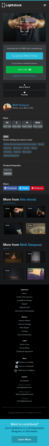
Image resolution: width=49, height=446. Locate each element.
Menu (45, 5)
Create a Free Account (24, 297)
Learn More (24, 439)
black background (11, 155)
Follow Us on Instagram (26, 370)
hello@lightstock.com (24, 401)
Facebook (10, 188)
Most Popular (24, 327)
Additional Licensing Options (24, 75)
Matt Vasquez (21, 105)
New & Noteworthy (24, 335)
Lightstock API (24, 307)
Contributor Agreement (24, 351)
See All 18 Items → (10, 203)
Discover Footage (24, 324)
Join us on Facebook (26, 366)
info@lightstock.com (24, 387)
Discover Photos (24, 320)
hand (26, 148)
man (34, 148)
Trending (24, 331)
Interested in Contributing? (24, 311)
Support (24, 304)
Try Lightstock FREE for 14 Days (24, 56)
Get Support (24, 380)
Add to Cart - (24, 69)
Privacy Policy (24, 348)
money (7, 148)
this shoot (27, 199)
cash (41, 144)
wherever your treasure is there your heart (20, 144)
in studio (27, 152)
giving (17, 152)
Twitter (24, 188)
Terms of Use (24, 344)
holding (7, 152)
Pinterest (37, 188)
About (24, 293)
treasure (17, 148)
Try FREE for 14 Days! (24, 300)
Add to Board (24, 86)
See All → (7, 248)
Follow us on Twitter (26, 362)
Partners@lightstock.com (24, 394)
